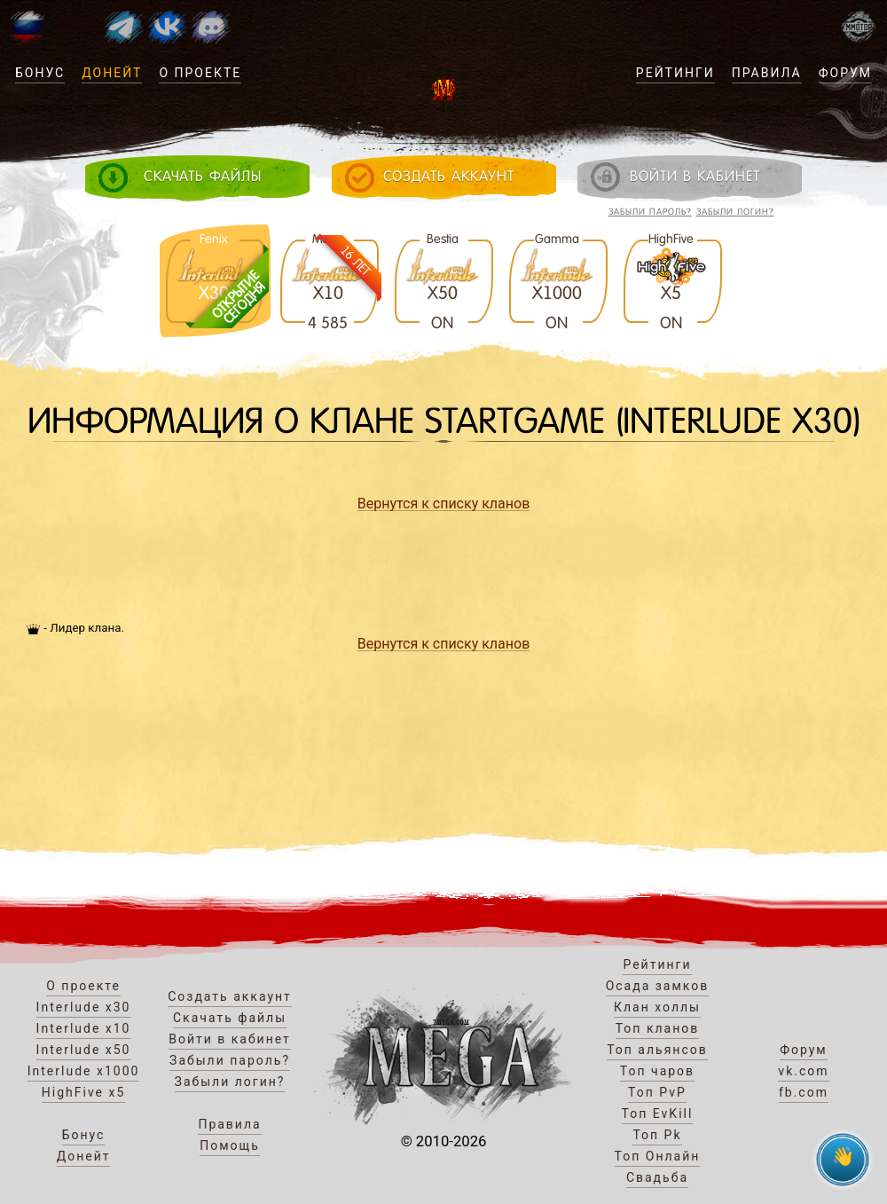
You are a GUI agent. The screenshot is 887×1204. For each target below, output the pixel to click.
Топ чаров (657, 1071)
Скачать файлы (230, 1018)
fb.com (803, 1092)
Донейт (112, 73)
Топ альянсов (657, 1050)
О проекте (200, 73)
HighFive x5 (84, 1092)
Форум (845, 73)
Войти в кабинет (230, 1039)
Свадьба (657, 1177)
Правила (767, 73)
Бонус (40, 73)
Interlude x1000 (83, 1071)
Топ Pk (656, 1135)
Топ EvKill (658, 1113)
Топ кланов (658, 1028)
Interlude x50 (83, 1050)
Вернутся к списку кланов (443, 503)
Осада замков (658, 986)
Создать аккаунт (230, 996)
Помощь (230, 1145)
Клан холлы (657, 1007)
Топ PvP (657, 1092)
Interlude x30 (83, 1007)
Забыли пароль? (650, 211)
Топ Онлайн (658, 1156)
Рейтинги (675, 73)
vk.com (803, 1071)
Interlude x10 (83, 1028)
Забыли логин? (735, 211)
